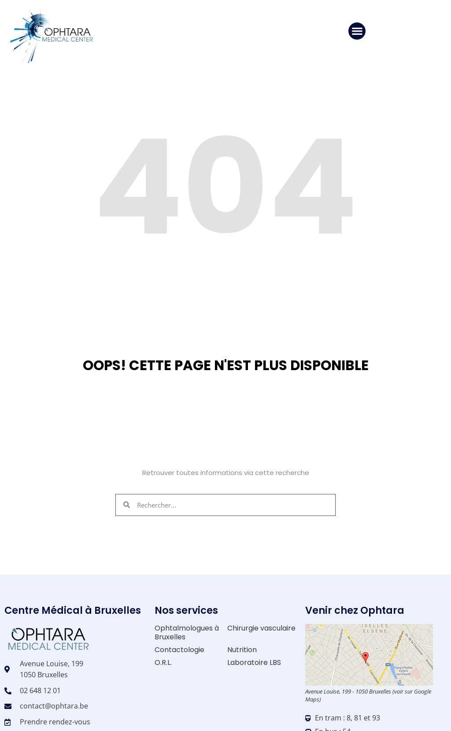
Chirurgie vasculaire (261, 628)
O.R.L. (163, 662)
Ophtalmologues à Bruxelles (187, 632)
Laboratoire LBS (254, 662)
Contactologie (179, 650)
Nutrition (242, 650)
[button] (357, 31)
